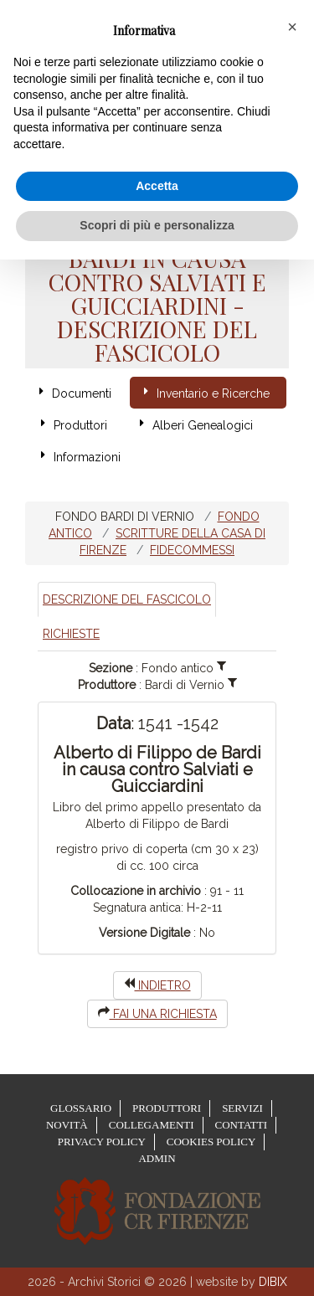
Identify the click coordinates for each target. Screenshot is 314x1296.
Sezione (110, 668)
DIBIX (273, 1281)
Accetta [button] (157, 186)
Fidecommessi (192, 550)
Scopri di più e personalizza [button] (157, 225)
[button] (292, 26)
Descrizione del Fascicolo (127, 599)
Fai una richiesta (157, 1013)
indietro (157, 984)
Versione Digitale (144, 932)
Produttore (107, 685)
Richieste (71, 633)
